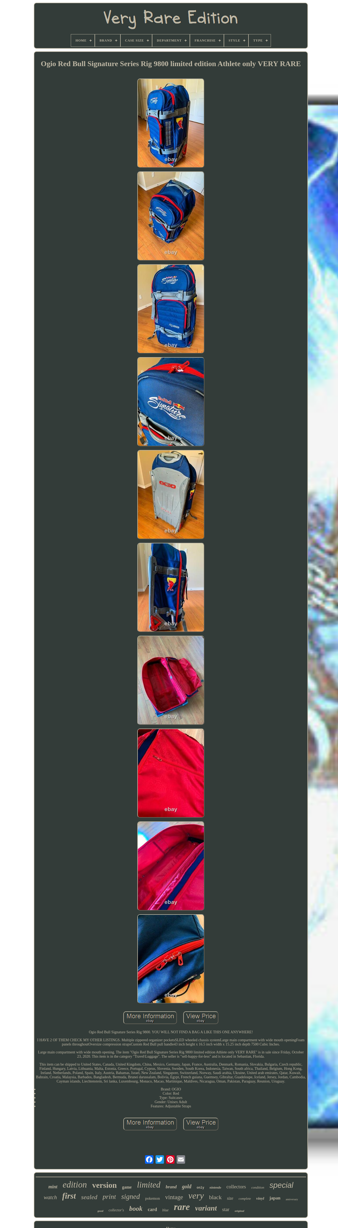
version (104, 1185)
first (69, 1195)
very (196, 1195)
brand (171, 1186)
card (152, 1209)
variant (206, 1208)
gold (186, 1186)
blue (165, 1210)
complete (244, 1198)
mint (52, 1186)
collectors (236, 1186)
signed (130, 1196)
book (135, 1208)
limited (149, 1184)
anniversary (292, 1199)
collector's (116, 1210)
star (225, 1209)
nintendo (215, 1187)
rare (182, 1207)
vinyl (260, 1198)
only (200, 1188)
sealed (89, 1197)
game (127, 1187)
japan (274, 1197)
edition (75, 1184)
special (281, 1185)
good (100, 1210)
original (239, 1210)
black (215, 1197)
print (109, 1196)
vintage (174, 1197)
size (230, 1198)
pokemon (152, 1198)
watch (50, 1197)
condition (257, 1187)
